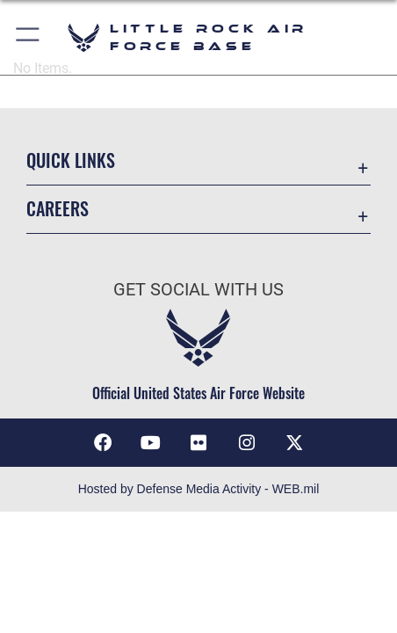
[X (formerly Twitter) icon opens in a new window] (294, 443)
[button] (28, 37)
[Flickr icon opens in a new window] (198, 443)
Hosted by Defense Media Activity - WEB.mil (199, 489)
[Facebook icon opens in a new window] (103, 443)
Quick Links (70, 160)
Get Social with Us (198, 290)
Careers (57, 209)
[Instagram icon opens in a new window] (247, 443)
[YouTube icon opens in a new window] (150, 443)
